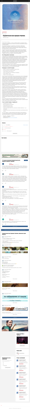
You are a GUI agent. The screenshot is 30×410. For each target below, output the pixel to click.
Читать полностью (15, 254)
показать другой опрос (7, 367)
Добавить (26, 160)
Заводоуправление (21, 353)
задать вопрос (4, 34)
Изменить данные (15, 133)
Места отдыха (6, 37)
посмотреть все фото (22, 345)
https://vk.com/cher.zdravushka (12, 117)
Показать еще (15, 317)
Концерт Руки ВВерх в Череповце (20, 334)
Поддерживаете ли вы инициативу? (6, 358)
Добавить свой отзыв (15, 226)
